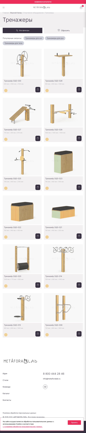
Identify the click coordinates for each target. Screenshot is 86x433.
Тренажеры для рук (55, 38)
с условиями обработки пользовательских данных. (22, 426)
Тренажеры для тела (13, 43)
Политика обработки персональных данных (19, 413)
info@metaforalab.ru (51, 379)
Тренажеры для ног (33, 38)
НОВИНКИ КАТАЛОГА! (43, 2)
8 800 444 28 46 (53, 373)
